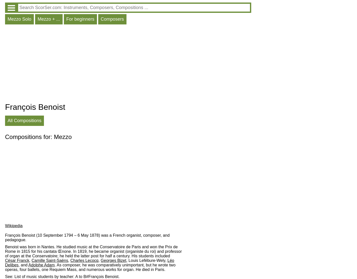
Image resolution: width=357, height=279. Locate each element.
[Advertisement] (128, 64)
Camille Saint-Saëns (50, 260)
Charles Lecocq (84, 260)
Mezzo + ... (49, 19)
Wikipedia (13, 226)
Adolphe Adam (42, 265)
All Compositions (24, 120)
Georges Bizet (113, 260)
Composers (112, 19)
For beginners (80, 19)
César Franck (17, 260)
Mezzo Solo (19, 19)
